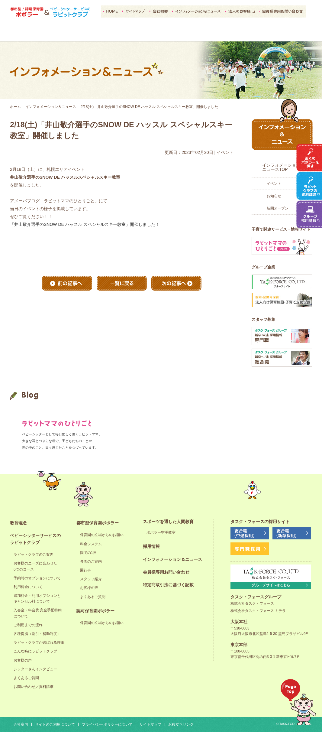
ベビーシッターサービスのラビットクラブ (74, 33)
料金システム (91, 544)
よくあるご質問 (26, 678)
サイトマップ (150, 724)
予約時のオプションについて (37, 578)
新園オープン (277, 208)
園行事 (85, 570)
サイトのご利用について (55, 724)
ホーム (15, 107)
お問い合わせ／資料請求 (33, 687)
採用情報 (247, 33)
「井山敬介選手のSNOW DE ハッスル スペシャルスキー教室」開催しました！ (84, 224)
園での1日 (88, 553)
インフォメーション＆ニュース (50, 107)
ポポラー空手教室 (161, 532)
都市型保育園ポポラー (118, 33)
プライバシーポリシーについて (107, 724)
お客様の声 (23, 660)
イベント (274, 183)
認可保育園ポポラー (161, 33)
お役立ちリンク (181, 724)
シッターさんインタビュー (35, 669)
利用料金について (28, 587)
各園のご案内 (91, 561)
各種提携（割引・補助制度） (37, 634)
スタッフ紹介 (91, 579)
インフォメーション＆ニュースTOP (283, 167)
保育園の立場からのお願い (102, 535)
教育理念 (31, 33)
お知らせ (274, 196)
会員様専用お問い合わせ (166, 572)
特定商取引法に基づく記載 (168, 584)
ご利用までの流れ (28, 625)
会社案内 (21, 724)
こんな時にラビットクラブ (35, 651)
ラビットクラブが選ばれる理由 (39, 642)
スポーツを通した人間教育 (204, 33)
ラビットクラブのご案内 (33, 554)
